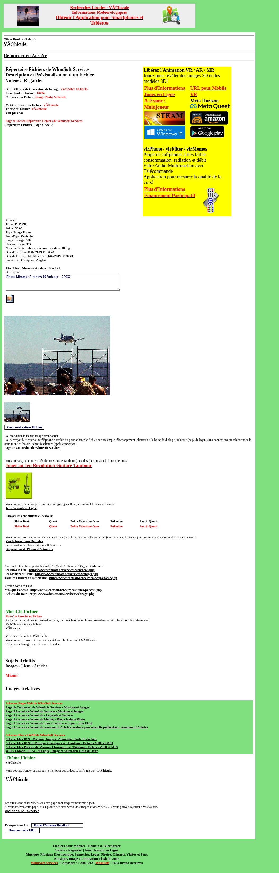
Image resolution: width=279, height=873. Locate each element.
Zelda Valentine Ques (84, 521)
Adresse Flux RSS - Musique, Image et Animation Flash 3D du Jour (51, 739)
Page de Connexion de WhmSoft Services (32, 448)
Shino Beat (21, 521)
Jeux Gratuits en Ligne (21, 508)
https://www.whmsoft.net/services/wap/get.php (66, 574)
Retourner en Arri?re (25, 55)
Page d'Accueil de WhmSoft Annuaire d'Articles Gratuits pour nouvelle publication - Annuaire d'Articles (77, 727)
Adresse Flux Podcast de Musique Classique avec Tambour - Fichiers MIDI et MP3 (62, 747)
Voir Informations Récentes (24, 541)
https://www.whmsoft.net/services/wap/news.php (62, 570)
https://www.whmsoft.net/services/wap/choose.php (83, 578)
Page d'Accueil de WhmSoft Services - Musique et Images (44, 711)
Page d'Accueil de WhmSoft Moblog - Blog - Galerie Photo (45, 719)
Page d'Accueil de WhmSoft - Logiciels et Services (39, 715)
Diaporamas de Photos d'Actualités (29, 549)
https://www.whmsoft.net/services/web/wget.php (62, 594)
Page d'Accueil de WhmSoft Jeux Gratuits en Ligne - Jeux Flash (49, 723)
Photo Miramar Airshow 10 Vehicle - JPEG (63, 282)
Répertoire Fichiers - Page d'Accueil (30, 125)
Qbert (53, 521)
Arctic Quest (148, 521)
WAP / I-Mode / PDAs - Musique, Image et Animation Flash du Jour (52, 751)
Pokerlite (116, 521)
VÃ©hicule (17, 779)
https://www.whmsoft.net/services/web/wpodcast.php (66, 590)
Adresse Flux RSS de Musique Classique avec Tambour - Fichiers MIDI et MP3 (59, 743)
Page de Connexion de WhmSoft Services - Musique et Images (47, 707)
